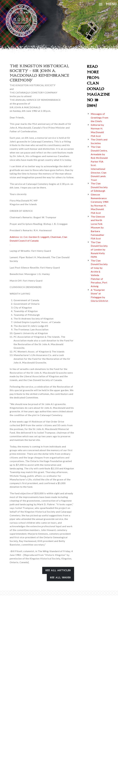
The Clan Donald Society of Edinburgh (99, 187)
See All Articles (58, 570)
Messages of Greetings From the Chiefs (99, 117)
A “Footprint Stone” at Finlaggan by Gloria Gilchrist (99, 295)
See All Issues (60, 577)
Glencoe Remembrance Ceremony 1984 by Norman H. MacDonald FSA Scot (99, 203)
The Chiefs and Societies (99, 141)
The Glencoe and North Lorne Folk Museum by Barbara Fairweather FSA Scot (98, 227)
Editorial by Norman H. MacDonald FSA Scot (97, 130)
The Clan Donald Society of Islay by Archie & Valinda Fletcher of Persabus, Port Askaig (99, 273)
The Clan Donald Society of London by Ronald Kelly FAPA (99, 249)
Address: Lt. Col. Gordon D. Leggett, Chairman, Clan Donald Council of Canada (38, 239)
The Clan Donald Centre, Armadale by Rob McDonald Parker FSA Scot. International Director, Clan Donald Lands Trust (99, 163)
